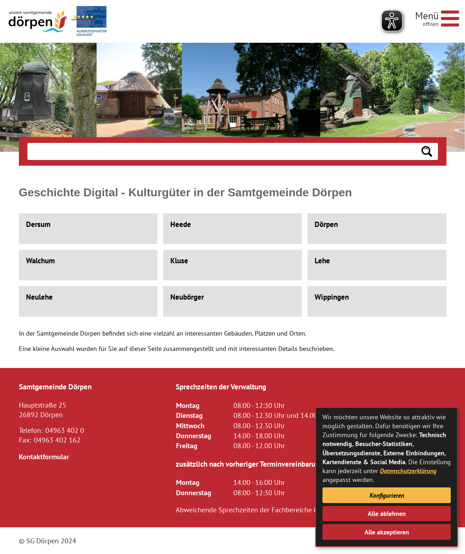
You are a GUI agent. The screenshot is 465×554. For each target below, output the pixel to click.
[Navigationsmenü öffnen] (437, 17)
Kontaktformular (44, 456)
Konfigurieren (387, 495)
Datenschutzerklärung (408, 471)
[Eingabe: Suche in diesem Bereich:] (221, 151)
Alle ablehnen (387, 513)
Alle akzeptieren (387, 532)
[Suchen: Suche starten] (427, 151)
